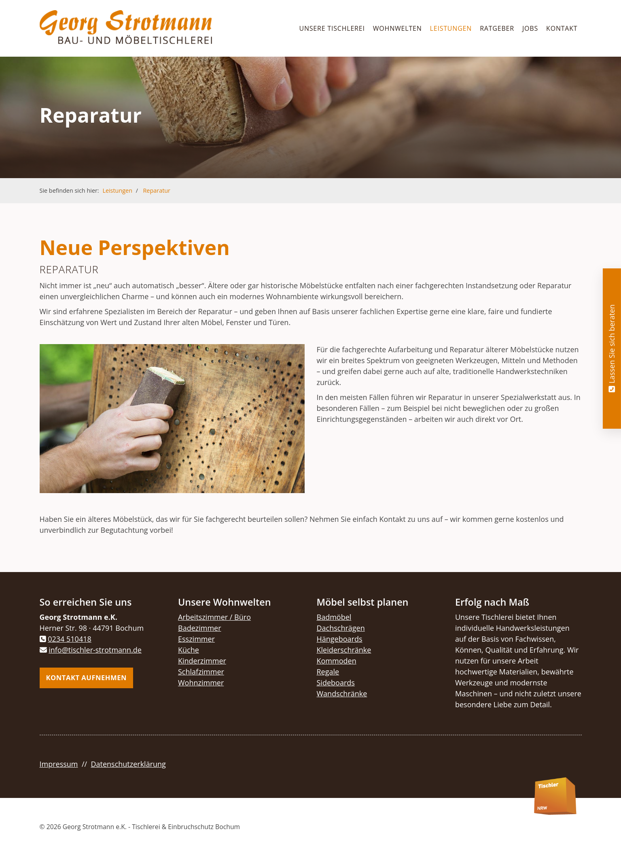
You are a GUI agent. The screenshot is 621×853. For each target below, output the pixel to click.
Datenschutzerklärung (128, 764)
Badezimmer (199, 628)
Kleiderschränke (344, 650)
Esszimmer (196, 639)
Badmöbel (334, 617)
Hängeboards (339, 639)
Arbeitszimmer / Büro (214, 617)
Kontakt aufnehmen (86, 677)
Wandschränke (342, 693)
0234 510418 (69, 639)
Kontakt (561, 28)
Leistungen (451, 28)
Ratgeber (497, 28)
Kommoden (336, 661)
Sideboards (336, 682)
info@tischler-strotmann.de (95, 650)
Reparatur (156, 190)
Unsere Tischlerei (332, 28)
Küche (188, 650)
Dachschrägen (341, 628)
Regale (328, 671)
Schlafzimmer (201, 671)
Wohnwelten (397, 28)
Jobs (530, 28)
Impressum (59, 764)
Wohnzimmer (201, 682)
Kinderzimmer (202, 661)
